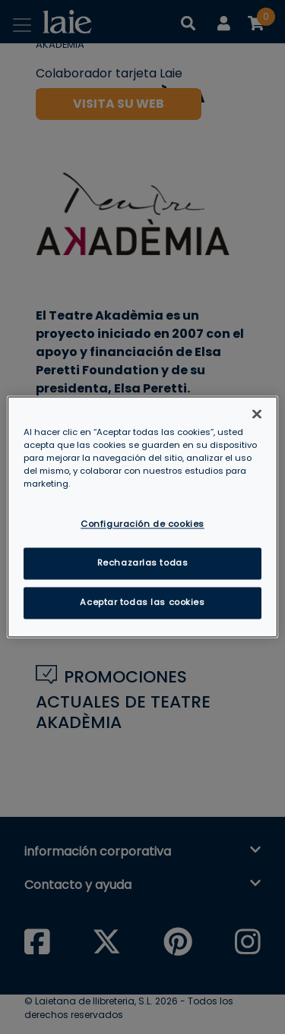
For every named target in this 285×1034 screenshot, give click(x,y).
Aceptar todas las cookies (142, 603)
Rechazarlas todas (142, 563)
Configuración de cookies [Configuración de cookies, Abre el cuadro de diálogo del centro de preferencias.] (142, 525)
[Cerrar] (257, 413)
